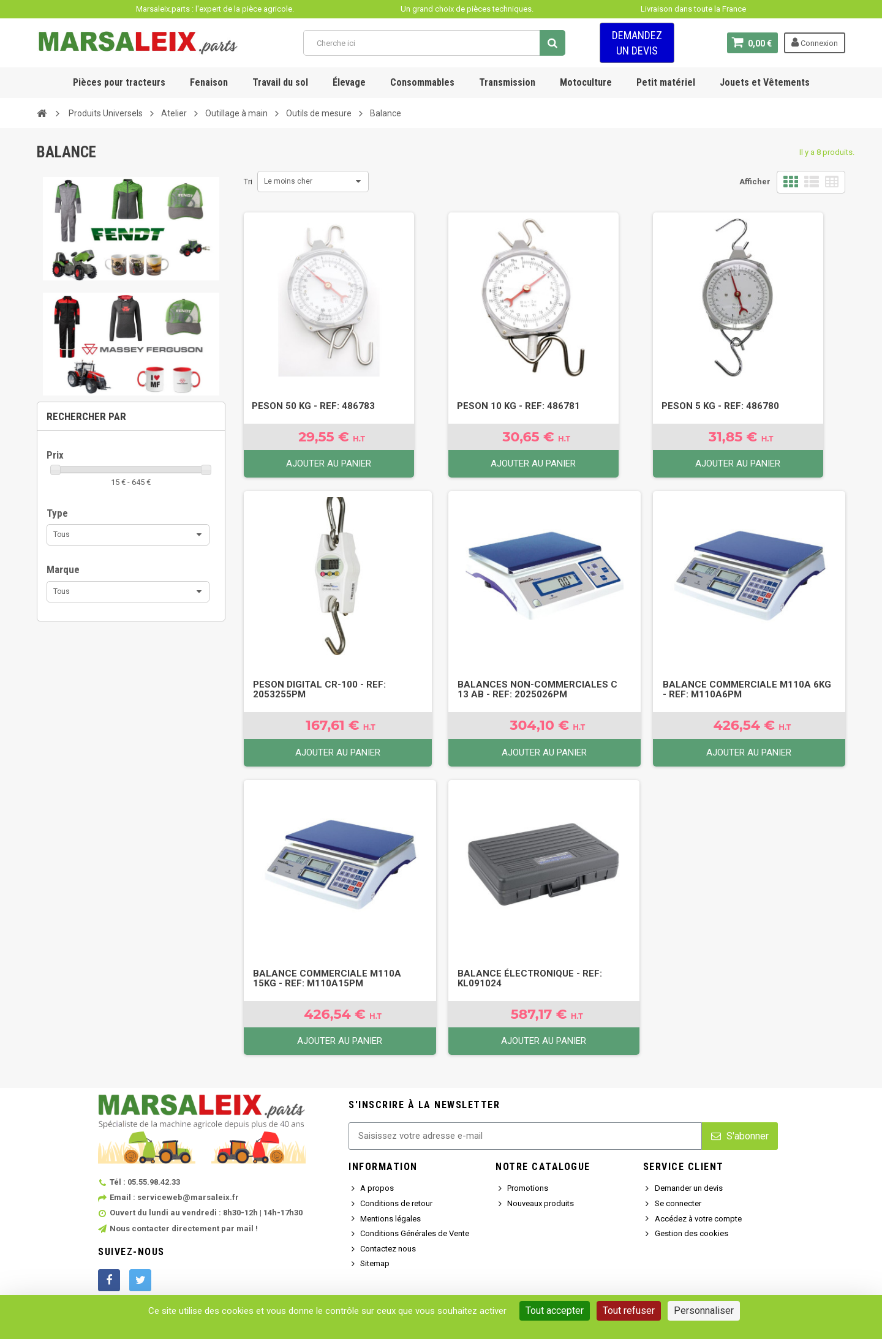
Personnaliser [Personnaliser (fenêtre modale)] (704, 1310)
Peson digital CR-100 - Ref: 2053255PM (319, 689)
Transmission (507, 82)
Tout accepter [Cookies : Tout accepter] (555, 1310)
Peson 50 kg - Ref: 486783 (313, 405)
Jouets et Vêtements (765, 82)
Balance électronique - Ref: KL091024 (530, 978)
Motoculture (586, 82)
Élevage (349, 82)
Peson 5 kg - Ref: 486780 (720, 405)
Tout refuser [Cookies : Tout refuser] (629, 1310)
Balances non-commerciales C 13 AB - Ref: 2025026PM (537, 689)
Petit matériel (665, 82)
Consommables (422, 82)
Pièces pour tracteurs (119, 82)
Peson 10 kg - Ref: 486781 (518, 405)
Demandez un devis (637, 43)
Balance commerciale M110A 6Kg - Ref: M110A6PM (747, 689)
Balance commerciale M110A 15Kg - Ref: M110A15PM (327, 978)
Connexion (814, 42)
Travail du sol (280, 82)
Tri (248, 181)
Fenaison (209, 82)
